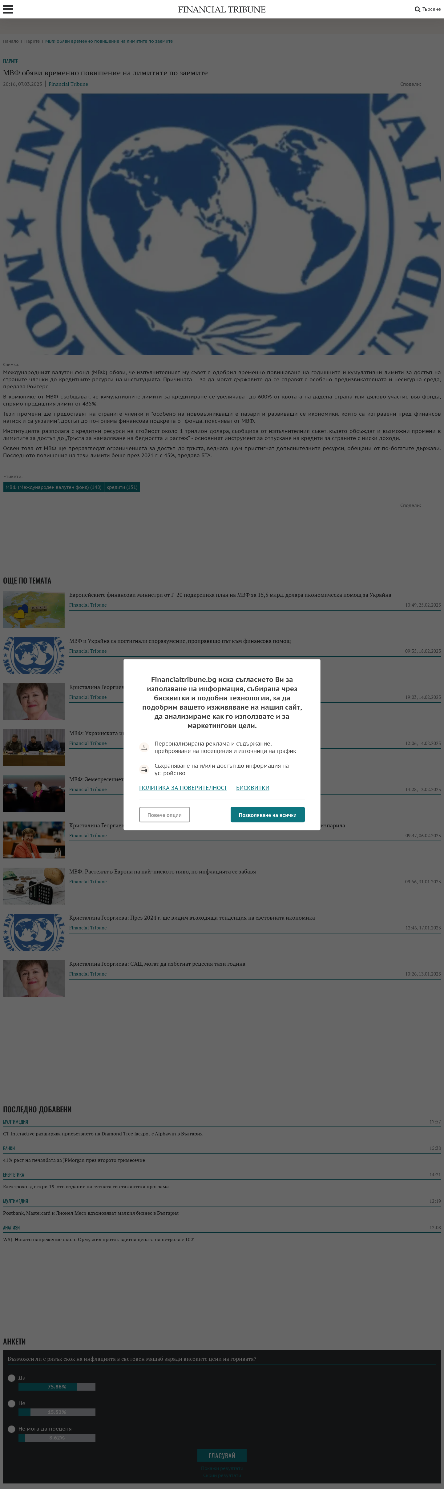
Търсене (427, 9)
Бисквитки (252, 787)
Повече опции (164, 815)
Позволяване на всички (268, 815)
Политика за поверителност (183, 787)
